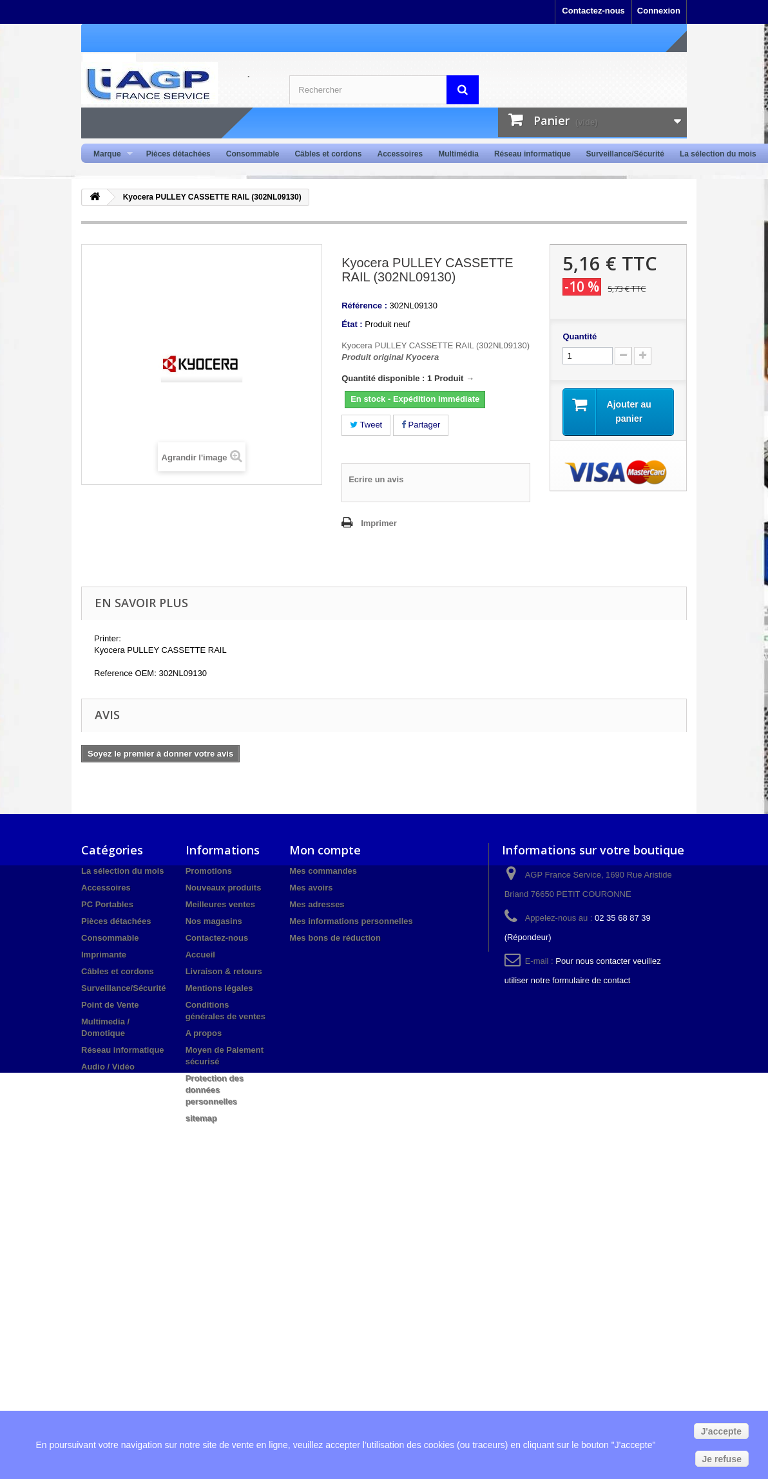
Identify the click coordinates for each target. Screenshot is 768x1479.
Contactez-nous (593, 10)
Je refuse (722, 1459)
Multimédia (458, 153)
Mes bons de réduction (335, 938)
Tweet (366, 424)
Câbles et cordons (327, 153)
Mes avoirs (310, 887)
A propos (204, 1033)
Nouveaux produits (224, 887)
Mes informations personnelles (350, 921)
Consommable (253, 153)
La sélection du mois (718, 153)
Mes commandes (323, 871)
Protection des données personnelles (215, 1089)
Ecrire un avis (376, 479)
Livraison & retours (224, 971)
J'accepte (721, 1431)
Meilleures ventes (220, 904)
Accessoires (400, 153)
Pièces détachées (178, 153)
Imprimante (103, 954)
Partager (420, 424)
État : (352, 324)
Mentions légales (219, 988)
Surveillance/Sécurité (625, 153)
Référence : (364, 305)
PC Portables (107, 904)
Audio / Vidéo (108, 1066)
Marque (109, 154)
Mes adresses (316, 904)
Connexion (658, 10)
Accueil (200, 954)
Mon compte (325, 850)
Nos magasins (214, 921)
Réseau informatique (532, 153)
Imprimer (379, 523)
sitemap (201, 1118)
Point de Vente (110, 1005)
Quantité (579, 336)
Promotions (209, 871)
